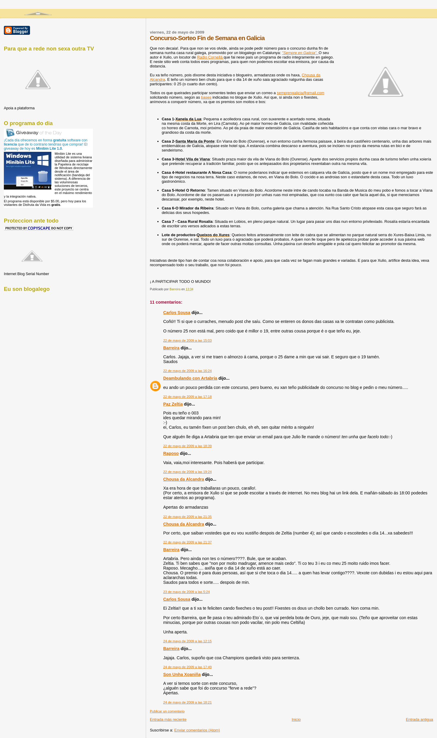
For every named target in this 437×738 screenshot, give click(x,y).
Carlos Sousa (176, 312)
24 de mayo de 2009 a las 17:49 (187, 667)
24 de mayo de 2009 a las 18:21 (187, 702)
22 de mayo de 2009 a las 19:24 (187, 472)
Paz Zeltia (173, 404)
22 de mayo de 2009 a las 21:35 (187, 516)
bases (206, 97)
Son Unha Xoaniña (182, 674)
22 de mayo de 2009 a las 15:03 (187, 340)
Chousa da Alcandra (183, 479)
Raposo (171, 453)
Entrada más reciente (168, 719)
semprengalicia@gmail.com (300, 93)
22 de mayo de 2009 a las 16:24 (187, 371)
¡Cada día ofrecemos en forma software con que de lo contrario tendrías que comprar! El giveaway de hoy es (46, 144)
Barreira (171, 348)
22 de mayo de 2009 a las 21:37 (187, 542)
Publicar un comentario (167, 711)
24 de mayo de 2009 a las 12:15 (187, 641)
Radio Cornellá (210, 57)
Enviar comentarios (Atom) (197, 730)
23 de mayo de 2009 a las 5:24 (186, 592)
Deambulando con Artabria (190, 378)
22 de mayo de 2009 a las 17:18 (187, 396)
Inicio (296, 719)
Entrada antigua (419, 719)
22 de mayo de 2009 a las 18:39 (187, 446)
